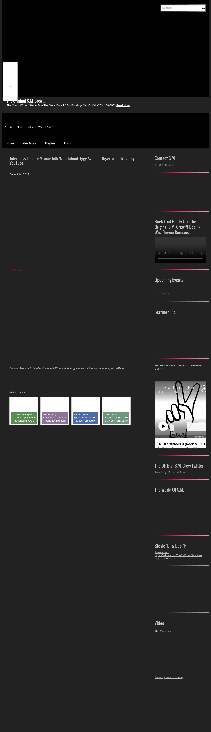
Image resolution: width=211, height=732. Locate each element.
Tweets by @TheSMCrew (170, 472)
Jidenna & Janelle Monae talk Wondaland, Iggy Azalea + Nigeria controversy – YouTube (71, 368)
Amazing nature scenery (169, 677)
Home (10, 143)
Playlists (50, 143)
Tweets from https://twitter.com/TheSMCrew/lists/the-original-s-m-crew (178, 555)
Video (30, 127)
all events (164, 293)
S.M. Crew (16, 270)
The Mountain (163, 631)
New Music (29, 143)
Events (8, 127)
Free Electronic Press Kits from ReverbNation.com (180, 448)
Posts (67, 143)
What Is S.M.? (45, 127)
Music (20, 127)
